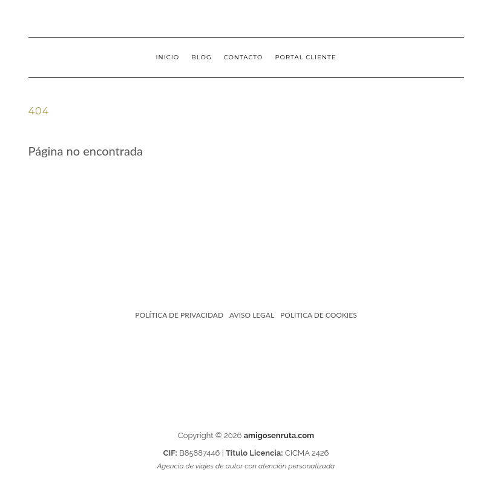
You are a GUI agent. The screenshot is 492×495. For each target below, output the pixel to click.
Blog (201, 57)
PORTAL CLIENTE (305, 57)
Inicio (168, 57)
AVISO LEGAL (251, 315)
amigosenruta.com (279, 435)
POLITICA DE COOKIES (318, 315)
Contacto (243, 57)
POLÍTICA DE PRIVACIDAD (179, 315)
